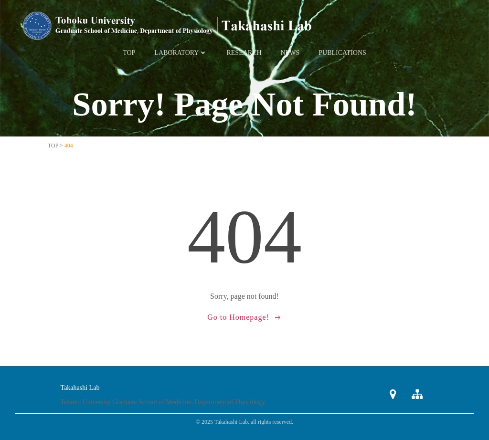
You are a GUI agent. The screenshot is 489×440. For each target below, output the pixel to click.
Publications (342, 52)
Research (243, 52)
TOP (129, 52)
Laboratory (180, 52)
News (290, 52)
